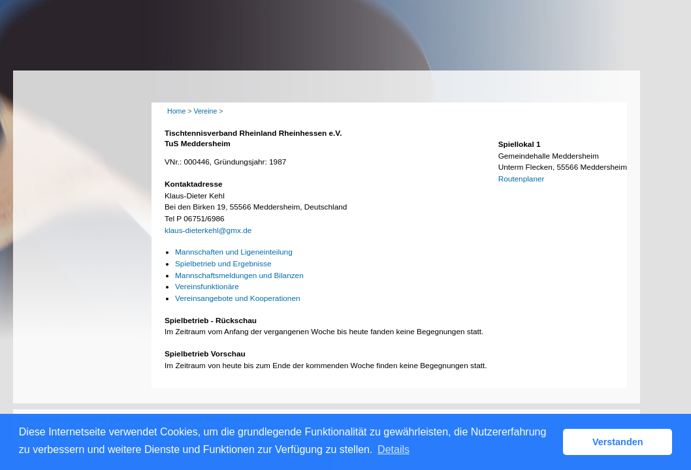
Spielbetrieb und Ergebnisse (223, 263)
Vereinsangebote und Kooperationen (237, 298)
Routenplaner (521, 178)
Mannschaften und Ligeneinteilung (234, 252)
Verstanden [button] (617, 442)
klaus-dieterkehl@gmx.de (208, 230)
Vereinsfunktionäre (207, 286)
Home (176, 111)
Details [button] (394, 449)
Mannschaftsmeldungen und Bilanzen (239, 275)
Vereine (205, 111)
